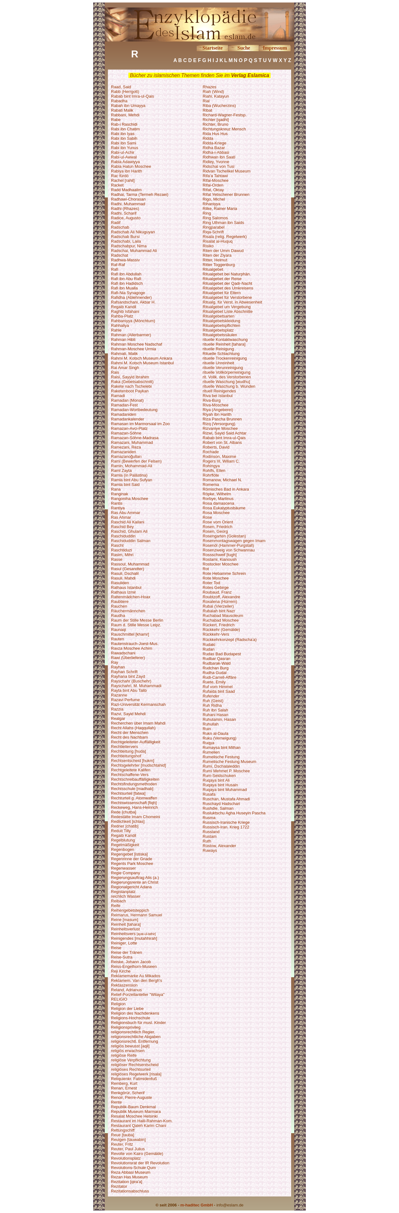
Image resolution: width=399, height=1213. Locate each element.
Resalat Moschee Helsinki (134, 1116)
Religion (118, 1004)
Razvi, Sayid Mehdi (128, 713)
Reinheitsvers (124, 933)
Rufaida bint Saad (219, 691)
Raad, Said (121, 87)
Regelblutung (123, 840)
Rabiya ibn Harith (126, 171)
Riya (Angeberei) (218, 409)
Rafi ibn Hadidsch (127, 283)
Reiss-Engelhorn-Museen (134, 966)
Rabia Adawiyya (125, 161)
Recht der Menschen (129, 732)
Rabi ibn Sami (123, 143)
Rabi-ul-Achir (122, 152)
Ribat (207, 110)
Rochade (211, 451)
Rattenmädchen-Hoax (130, 596)
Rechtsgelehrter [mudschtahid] (138, 765)
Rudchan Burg (215, 668)
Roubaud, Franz (217, 592)
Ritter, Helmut (215, 260)
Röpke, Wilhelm (217, 494)
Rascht (117, 545)
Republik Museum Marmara (136, 1111)
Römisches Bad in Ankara (226, 489)
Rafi (114, 269)
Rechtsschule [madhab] (132, 788)
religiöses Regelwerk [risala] (136, 1074)
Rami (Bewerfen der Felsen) (136, 461)
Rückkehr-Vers (216, 634)
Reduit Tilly (121, 830)
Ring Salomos (215, 218)
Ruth (207, 841)
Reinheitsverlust (125, 929)
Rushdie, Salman (218, 808)
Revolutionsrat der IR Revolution (140, 1163)
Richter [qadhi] (216, 119)
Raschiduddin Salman (130, 540)
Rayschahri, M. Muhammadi (136, 685)
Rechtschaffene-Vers (129, 774)
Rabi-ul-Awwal (124, 157)
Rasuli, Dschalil (125, 573)
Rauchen (119, 606)
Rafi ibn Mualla (124, 288)
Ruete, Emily (214, 682)
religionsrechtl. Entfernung (134, 1041)
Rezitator (119, 1186)
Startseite (213, 48)
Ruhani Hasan (215, 714)
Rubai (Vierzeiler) (218, 606)
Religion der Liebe (127, 1008)
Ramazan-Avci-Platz (129, 428)
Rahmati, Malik (124, 353)
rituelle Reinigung (218, 349)
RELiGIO (119, 999)
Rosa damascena (218, 503)
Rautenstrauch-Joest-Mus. (134, 643)
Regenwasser (123, 868)
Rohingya (211, 465)
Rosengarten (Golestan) (224, 536)
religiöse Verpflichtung (131, 1060)
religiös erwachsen (128, 1050)
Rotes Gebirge (216, 587)
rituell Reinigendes (219, 391)
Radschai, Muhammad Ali (134, 250)
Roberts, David (216, 447)
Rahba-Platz (122, 316)
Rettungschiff (123, 1130)
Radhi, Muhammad (128, 203)
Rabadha (119, 101)
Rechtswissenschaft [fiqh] (134, 802)
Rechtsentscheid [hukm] (132, 760)
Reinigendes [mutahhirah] (134, 938)
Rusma (209, 817)
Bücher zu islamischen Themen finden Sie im (199, 75)
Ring (207, 213)
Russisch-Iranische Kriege (226, 822)
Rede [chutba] (123, 812)
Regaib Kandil (123, 306)
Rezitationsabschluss (130, 1191)
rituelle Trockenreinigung (225, 358)
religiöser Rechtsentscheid (134, 1064)
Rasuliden (120, 582)
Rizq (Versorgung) (219, 423)
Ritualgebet (213, 269)
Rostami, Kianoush (220, 559)
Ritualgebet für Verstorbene (227, 297)
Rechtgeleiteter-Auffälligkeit (135, 742)
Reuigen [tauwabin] (128, 1139)
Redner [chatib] (124, 826)
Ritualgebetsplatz (218, 330)
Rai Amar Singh (125, 367)
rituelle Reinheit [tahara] (224, 344)
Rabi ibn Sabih (124, 138)
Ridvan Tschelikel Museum (227, 171)
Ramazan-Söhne (126, 433)
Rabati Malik (122, 110)
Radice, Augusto (126, 218)
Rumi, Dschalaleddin (221, 766)
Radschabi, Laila (126, 241)
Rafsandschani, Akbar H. (133, 302)
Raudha (118, 615)
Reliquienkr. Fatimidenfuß (134, 1078)
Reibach (118, 901)
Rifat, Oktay (213, 189)
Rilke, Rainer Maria (220, 208)
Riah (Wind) (213, 91)
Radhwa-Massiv (125, 260)
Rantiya (118, 508)
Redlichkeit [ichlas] (128, 821)
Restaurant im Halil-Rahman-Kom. (142, 1120)
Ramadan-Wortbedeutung (134, 409)
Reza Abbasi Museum (130, 1172)
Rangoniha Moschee (129, 498)
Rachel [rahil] (123, 180)
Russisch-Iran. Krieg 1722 (226, 827)
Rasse (117, 559)
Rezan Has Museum (129, 1177)
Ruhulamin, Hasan (219, 719)
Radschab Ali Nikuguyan (133, 232)
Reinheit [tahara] (126, 924)
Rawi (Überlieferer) (128, 657)
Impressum (275, 48)
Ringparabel (213, 227)
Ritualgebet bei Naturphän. (227, 274)
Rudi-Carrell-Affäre (219, 677)
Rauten (117, 639)
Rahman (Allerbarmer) (131, 334)
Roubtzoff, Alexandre (221, 596)
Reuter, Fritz (122, 1144)
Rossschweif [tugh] (220, 554)
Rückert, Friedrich (219, 625)
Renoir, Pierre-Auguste (131, 1097)
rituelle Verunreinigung (223, 367)
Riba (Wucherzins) (219, 105)
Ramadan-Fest (124, 405)
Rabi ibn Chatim (125, 129)
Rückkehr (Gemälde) (221, 629)
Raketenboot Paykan (130, 391)
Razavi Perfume (125, 699)
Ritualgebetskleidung (221, 320)
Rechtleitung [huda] (128, 751)
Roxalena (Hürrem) (220, 601)
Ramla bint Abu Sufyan (131, 480)
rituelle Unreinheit (218, 363)
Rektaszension (124, 985)
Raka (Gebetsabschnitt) (132, 381)
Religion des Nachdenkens (135, 1013)
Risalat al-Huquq (218, 241)
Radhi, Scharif (124, 213)
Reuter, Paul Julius (128, 1149)
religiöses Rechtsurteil (131, 1069)
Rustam (210, 836)
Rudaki (209, 644)
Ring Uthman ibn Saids (223, 222)
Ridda (208, 138)
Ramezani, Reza (126, 447)
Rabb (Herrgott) (125, 91)
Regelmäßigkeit (125, 844)
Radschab (120, 227)
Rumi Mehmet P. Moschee (226, 771)
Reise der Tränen (126, 952)
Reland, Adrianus (126, 989)
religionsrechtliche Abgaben (136, 1036)
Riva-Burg (212, 400)
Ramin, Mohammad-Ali (131, 465)
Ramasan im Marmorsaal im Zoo (140, 423)
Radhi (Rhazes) (125, 208)
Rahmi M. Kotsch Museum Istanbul (142, 363)
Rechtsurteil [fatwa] (128, 793)
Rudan (208, 649)
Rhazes (209, 87)
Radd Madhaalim (126, 189)
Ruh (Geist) (213, 700)
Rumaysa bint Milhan (221, 747)
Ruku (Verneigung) (219, 738)
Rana (116, 489)
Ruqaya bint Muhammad (225, 789)
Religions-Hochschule (130, 1018)
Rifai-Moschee (215, 180)
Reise (116, 947)
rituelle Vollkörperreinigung (226, 372)
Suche (244, 48)
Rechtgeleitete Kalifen (130, 770)
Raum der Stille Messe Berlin (137, 620)
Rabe (116, 119)
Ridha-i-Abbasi (216, 152)
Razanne (119, 695)
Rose (207, 517)
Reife (115, 905)
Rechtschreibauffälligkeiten (135, 779)
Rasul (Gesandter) (127, 568)
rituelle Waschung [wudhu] (226, 381)
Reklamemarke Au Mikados (135, 975)
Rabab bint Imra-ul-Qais (132, 96)
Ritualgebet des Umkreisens (228, 288)
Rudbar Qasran (216, 658)
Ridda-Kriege (214, 143)
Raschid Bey (122, 526)
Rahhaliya (120, 325)
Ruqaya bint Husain (220, 785)
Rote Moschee (216, 578)
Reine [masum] (124, 919)
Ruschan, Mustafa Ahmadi (226, 799)
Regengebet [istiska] (129, 854)
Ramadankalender (127, 419)
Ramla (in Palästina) (129, 475)
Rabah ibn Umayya (128, 105)
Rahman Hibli (123, 339)
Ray (114, 662)
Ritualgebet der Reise (222, 278)
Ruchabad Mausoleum (223, 615)
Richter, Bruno (215, 124)
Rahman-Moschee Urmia (133, 349)
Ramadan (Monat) (127, 400)
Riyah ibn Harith (217, 414)
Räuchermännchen (128, 611)
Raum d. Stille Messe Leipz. (136, 625)
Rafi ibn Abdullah (126, 274)
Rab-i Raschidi (124, 124)
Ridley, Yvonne (216, 161)
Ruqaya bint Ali (216, 780)
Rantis (117, 503)
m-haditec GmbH (196, 1205)
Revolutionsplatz (126, 1158)
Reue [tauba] (122, 1135)
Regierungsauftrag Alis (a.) (135, 877)
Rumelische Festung (221, 756)
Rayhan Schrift (124, 671)
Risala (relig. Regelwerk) (225, 236)
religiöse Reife (124, 1055)
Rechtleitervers (124, 746)
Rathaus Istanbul (126, 587)
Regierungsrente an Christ (134, 882)
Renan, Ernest (124, 1088)
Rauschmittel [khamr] (130, 634)
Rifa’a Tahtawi (215, 175)
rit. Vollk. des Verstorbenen (227, 377)
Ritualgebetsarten (218, 316)
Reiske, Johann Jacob (131, 961)
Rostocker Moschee (220, 564)
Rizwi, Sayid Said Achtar (225, 433)
